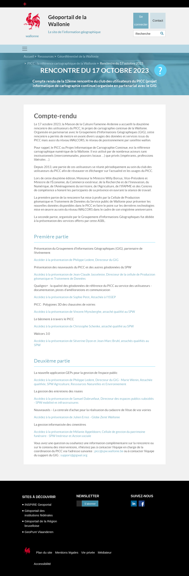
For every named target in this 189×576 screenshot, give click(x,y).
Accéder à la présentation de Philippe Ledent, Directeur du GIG (76, 260)
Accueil (29, 56)
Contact (158, 19)
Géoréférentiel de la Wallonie (78, 56)
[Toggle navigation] (25, 4)
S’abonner (90, 503)
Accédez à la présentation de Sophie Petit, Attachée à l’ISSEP (75, 297)
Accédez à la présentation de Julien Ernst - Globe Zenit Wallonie (77, 417)
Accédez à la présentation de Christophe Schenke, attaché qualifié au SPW (84, 326)
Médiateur (104, 552)
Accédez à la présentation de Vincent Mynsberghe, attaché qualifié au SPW (84, 311)
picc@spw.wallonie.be (108, 451)
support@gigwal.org (73, 455)
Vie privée (88, 552)
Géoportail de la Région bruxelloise (41, 523)
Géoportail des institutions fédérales (39, 513)
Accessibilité (42, 564)
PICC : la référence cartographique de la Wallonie (61, 63)
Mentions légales (66, 552)
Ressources (46, 56)
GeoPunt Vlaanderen (39, 532)
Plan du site (44, 552)
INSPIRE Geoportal (38, 504)
